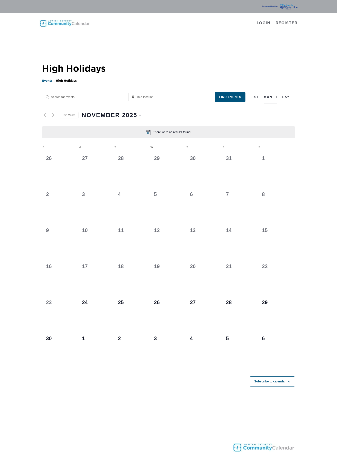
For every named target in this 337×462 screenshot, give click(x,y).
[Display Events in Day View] (286, 97)
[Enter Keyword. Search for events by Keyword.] (85, 97)
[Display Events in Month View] (270, 97)
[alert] (168, 132)
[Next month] (53, 115)
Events (47, 80)
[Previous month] (44, 115)
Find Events (230, 97)
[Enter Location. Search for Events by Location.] (171, 97)
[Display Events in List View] (255, 97)
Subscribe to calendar (270, 381)
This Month (68, 115)
